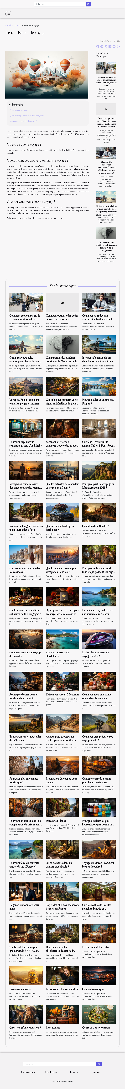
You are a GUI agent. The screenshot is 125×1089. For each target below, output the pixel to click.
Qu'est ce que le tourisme (96, 1027)
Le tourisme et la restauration (62, 989)
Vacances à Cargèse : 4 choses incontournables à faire (26, 527)
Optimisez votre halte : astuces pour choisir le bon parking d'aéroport (106, 209)
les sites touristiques (93, 989)
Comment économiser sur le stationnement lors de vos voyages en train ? (106, 81)
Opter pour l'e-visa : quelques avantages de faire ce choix (62, 612)
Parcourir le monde (20, 989)
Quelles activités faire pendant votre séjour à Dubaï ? (62, 485)
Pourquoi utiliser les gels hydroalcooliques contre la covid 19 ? (97, 824)
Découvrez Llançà (56, 821)
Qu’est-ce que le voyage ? (19, 110)
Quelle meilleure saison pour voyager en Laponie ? (61, 570)
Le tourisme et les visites (95, 947)
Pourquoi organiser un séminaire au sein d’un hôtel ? (25, 443)
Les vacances (53, 1027)
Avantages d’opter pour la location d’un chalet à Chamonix (23, 698)
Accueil (8, 25)
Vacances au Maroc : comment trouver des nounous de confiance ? (62, 445)
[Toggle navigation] (8, 13)
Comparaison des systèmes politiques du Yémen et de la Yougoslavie (106, 246)
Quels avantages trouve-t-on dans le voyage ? (27, 115)
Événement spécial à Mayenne (62, 694)
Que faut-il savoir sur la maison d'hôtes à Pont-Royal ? (98, 445)
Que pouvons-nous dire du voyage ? (23, 121)
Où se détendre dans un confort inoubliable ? (59, 864)
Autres (15, 25)
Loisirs (74, 1072)
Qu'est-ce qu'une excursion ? (25, 1027)
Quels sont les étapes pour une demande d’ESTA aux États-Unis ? (23, 950)
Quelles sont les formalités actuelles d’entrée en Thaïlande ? (96, 908)
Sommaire (17, 104)
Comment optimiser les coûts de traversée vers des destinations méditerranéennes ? (106, 122)
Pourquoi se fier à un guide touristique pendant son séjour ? (98, 571)
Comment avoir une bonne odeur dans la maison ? (96, 696)
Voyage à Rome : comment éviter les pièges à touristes (24, 401)
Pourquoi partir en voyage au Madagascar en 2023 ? (98, 485)
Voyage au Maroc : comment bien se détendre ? (98, 864)
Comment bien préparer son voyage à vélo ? (97, 738)
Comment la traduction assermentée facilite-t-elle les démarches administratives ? (106, 167)
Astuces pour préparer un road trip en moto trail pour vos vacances (61, 740)
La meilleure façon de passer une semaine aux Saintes (98, 612)
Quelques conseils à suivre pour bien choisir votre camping (96, 782)
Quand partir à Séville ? (95, 526)
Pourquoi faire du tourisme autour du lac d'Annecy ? (24, 864)
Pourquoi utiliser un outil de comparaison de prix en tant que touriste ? (25, 824)
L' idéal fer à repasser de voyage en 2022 (95, 654)
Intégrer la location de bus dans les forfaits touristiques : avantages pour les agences (98, 361)
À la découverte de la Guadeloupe (57, 654)
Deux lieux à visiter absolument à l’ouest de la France (60, 950)
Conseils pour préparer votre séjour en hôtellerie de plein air (62, 403)
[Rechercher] (59, 4)
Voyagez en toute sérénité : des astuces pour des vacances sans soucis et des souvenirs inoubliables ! (25, 489)
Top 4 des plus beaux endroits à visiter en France (62, 906)
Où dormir (51, 1072)
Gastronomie (28, 1072)
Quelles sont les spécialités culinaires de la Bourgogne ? (25, 612)
